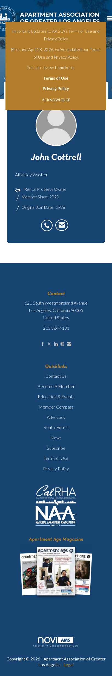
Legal (69, 664)
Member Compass (56, 406)
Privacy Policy (56, 88)
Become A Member (56, 386)
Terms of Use (55, 78)
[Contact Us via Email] (69, 344)
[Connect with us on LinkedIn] (56, 344)
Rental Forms (56, 427)
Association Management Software (56, 642)
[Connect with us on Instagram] (62, 344)
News (56, 437)
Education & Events (56, 396)
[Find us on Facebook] (42, 344)
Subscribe (56, 448)
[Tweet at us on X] (49, 344)
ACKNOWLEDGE (56, 100)
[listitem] (48, 222)
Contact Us (56, 376)
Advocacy (56, 417)
